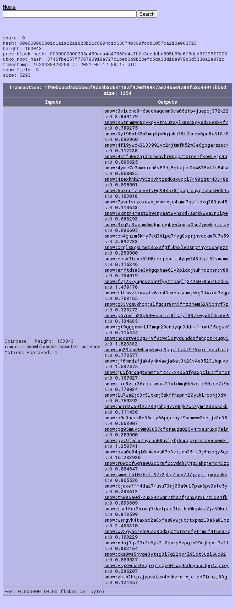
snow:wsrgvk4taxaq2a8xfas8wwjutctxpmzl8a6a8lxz (166, 528)
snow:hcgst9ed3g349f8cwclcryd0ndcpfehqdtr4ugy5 (166, 346)
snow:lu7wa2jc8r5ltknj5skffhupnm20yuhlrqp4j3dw (165, 403)
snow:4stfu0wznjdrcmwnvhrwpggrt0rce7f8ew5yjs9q (165, 165)
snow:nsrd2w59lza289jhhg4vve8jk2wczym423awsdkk (166, 415)
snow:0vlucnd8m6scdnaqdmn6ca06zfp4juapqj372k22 (166, 119)
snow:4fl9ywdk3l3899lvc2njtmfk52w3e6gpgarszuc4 (166, 153)
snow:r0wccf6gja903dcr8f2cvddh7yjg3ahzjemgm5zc (166, 471)
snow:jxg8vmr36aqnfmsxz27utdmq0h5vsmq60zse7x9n (166, 392)
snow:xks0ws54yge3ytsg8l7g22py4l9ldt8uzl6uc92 (165, 562)
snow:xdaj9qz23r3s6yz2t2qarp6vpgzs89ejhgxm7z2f (166, 551)
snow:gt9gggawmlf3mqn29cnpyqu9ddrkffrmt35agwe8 (167, 335)
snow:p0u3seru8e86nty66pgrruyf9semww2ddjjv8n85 (165, 426)
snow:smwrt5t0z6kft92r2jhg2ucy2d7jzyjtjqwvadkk (165, 483)
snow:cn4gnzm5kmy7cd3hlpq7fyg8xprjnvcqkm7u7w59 (166, 244)
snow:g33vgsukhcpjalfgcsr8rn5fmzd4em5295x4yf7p (166, 312)
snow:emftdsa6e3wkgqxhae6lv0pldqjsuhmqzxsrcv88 (166, 278)
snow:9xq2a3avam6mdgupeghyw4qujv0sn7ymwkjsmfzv (166, 233)
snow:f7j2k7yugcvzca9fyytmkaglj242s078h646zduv (166, 290)
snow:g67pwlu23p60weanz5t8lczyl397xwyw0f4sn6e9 (167, 324)
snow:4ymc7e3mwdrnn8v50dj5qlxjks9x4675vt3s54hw (166, 176)
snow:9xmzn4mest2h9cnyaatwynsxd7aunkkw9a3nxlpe (166, 221)
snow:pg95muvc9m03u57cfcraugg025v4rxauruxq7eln (166, 437)
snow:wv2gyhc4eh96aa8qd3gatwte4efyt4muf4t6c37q (167, 540)
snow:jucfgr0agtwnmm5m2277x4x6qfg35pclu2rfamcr (167, 381)
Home (9, 6)
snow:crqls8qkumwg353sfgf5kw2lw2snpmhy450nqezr (166, 256)
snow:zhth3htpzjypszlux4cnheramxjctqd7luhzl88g (165, 585)
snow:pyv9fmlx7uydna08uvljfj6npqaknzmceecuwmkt (166, 449)
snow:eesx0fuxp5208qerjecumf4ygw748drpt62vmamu (167, 267)
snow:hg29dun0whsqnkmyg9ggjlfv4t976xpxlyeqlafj (166, 358)
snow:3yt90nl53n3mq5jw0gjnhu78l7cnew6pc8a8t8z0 (166, 142)
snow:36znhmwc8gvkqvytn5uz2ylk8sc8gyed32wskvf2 (166, 131)
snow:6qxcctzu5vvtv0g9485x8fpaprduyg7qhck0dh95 (166, 199)
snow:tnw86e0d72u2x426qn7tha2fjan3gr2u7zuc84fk (166, 506)
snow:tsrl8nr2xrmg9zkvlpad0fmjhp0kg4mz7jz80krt (166, 517)
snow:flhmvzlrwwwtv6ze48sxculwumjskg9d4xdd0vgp (166, 301)
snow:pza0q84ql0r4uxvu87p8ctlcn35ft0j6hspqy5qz (166, 460)
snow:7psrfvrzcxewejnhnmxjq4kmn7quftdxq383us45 (165, 210)
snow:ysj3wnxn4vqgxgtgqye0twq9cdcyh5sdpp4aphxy (166, 574)
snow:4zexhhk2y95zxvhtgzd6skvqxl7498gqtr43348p (166, 187)
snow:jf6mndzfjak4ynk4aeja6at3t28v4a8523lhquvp (166, 369)
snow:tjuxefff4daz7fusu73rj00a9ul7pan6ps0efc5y (166, 494)
